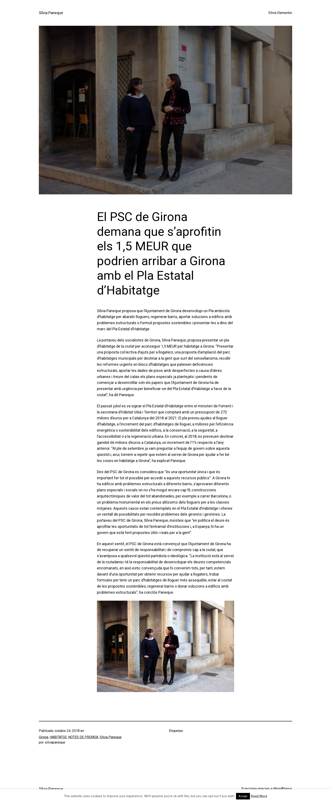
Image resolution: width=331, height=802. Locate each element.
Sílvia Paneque (51, 13)
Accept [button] (243, 796)
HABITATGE (58, 737)
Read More (259, 796)
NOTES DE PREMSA (83, 737)
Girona (43, 737)
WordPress (282, 788)
